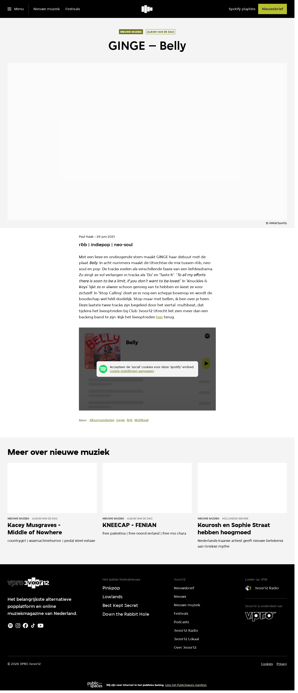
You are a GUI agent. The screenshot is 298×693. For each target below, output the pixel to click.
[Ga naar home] (147, 9)
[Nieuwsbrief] (272, 9)
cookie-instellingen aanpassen (132, 371)
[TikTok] (33, 625)
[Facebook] (25, 625)
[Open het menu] (16, 9)
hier (159, 317)
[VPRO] (260, 616)
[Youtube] (40, 625)
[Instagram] (18, 625)
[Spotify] (10, 625)
